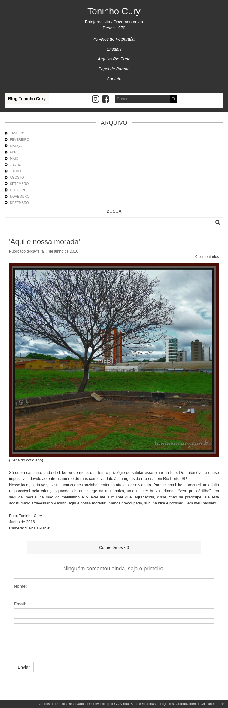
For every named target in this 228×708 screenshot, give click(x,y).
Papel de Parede (113, 68)
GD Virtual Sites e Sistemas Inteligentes (144, 704)
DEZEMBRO (19, 202)
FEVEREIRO (19, 139)
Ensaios (114, 49)
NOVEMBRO (19, 196)
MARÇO (16, 146)
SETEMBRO (19, 183)
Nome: (20, 586)
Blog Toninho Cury (27, 98)
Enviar (24, 667)
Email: (20, 604)
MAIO (14, 158)
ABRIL (14, 152)
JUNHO (16, 165)
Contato (114, 78)
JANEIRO (17, 133)
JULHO (15, 171)
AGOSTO (17, 177)
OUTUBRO (18, 190)
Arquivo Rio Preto (114, 59)
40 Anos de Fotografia (114, 39)
